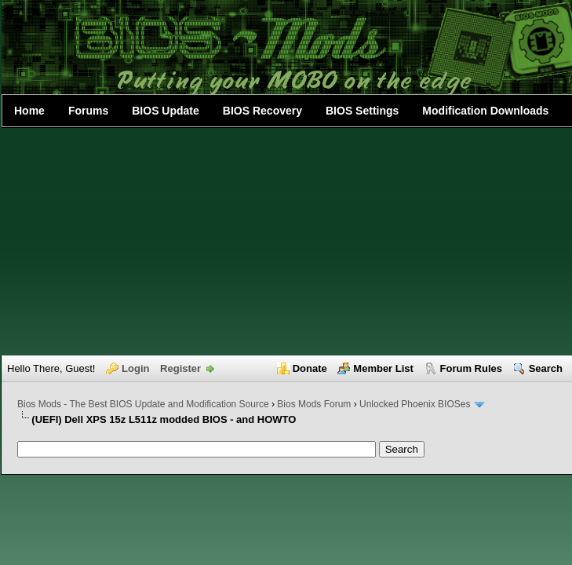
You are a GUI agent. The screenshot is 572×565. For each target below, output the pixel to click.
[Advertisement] (286, 242)
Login (135, 368)
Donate (310, 368)
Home (29, 110)
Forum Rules (471, 368)
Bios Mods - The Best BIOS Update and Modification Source (143, 404)
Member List (383, 368)
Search (546, 368)
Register (180, 368)
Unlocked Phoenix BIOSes (414, 404)
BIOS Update (165, 110)
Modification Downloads (485, 110)
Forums (88, 110)
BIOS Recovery (262, 110)
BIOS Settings (362, 110)
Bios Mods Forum (314, 404)
